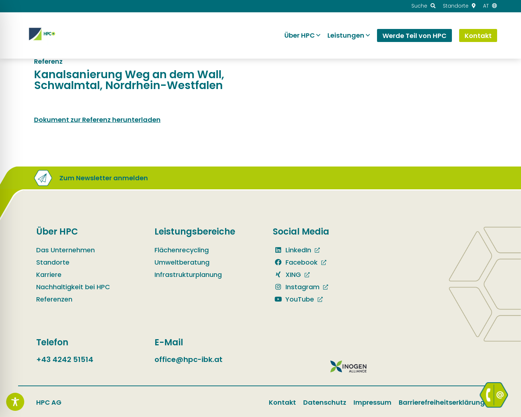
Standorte (52, 262)
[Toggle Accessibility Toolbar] (15, 402)
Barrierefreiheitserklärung (442, 402)
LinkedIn (292, 249)
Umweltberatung (181, 262)
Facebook (295, 262)
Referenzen (54, 299)
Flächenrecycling (181, 249)
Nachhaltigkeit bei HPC (73, 286)
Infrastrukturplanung (188, 274)
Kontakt (282, 402)
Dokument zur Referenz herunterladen (97, 119)
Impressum (372, 402)
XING (287, 274)
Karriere (49, 274)
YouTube (293, 299)
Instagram (296, 286)
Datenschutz (324, 402)
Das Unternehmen (65, 249)
